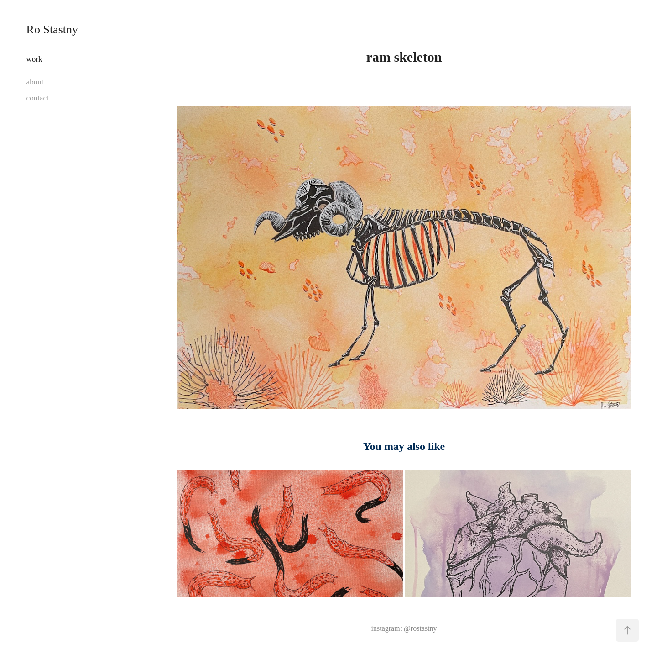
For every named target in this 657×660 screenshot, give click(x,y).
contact (37, 98)
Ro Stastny (52, 29)
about (35, 82)
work (34, 59)
